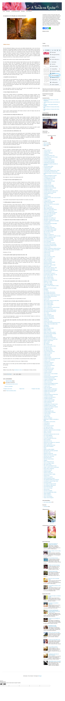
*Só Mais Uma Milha (47, 471)
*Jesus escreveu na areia (48, 308)
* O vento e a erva (47, 151)
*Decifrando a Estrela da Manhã (49, 262)
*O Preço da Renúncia (48, 402)
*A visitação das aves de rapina (49, 201)
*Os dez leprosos (47, 423)
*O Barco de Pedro (47, 354)
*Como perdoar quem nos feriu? (49, 242)
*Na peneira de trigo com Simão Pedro (51, 339)
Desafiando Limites (18, 369)
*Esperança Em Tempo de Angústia (50, 288)
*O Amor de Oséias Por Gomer (49, 351)
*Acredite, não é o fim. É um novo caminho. (51, 204)
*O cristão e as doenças (48, 370)
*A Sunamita (46, 194)
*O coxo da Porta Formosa (48, 369)
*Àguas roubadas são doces (49, 208)
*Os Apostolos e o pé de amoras (49, 421)
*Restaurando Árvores (48, 457)
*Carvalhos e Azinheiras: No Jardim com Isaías (52, 235)
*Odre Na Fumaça (47, 416)
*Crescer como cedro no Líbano (49, 256)
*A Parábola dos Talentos (48, 189)
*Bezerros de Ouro (47, 233)
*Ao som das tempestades (48, 215)
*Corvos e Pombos (47, 255)
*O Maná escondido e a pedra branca (50, 388)
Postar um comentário (9, 386)
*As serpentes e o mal (48, 226)
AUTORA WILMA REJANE (15, 11)
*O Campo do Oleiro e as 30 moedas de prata (52, 358)
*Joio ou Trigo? (46, 312)
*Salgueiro (45, 460)
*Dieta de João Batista (48, 271)
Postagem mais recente (7, 388)
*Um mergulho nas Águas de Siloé (50, 483)
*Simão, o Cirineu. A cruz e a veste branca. (51, 467)
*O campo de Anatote (47, 357)
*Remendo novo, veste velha (49, 456)
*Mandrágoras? (46, 325)
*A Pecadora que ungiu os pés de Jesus (51, 190)
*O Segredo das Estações (48, 408)
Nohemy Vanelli (46, 144)
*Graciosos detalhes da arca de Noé (50, 296)
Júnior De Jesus (9, 380)
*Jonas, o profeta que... (48, 314)
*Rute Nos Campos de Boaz (49, 458)
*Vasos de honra (46, 489)
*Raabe (45, 447)
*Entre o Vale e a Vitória (48, 282)
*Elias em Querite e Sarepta (49, 278)
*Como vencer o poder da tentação (50, 244)
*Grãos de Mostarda (47, 297)
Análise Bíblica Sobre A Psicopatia (54, 661)
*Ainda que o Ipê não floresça (49, 211)
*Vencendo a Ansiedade (48, 490)
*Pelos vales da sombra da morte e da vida (51, 434)
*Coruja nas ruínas (47, 253)
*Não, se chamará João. (48, 344)
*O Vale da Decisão (47, 413)
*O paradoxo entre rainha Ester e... (50, 397)
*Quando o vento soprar (48, 443)
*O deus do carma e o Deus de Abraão (51, 373)
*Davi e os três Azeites (48, 259)
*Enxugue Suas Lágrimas (48, 284)
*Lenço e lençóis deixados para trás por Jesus (52, 322)
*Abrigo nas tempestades (48, 202)
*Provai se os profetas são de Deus (50, 438)
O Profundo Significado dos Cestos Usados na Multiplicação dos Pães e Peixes (54, 611)
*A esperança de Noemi (48, 167)
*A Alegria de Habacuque (48, 152)
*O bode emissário (47, 355)
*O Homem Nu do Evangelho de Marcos (51, 383)
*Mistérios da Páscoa (47, 330)
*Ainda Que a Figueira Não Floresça (50, 209)
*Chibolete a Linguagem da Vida (49, 237)
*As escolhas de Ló (47, 224)
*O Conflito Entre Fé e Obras (49, 368)
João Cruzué (46, 142)
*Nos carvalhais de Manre (48, 350)
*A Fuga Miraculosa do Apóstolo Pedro (51, 171)
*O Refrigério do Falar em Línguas (50, 405)
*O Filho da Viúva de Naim (48, 380)
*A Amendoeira (46, 154)
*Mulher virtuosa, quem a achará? (50, 332)
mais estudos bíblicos (47, 502)
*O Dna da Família (47, 375)
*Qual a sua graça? (47, 439)
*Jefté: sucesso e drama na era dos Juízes (51, 300)
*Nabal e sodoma (47, 341)
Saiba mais (52, 522)
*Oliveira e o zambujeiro (48, 417)
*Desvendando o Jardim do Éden (49, 264)
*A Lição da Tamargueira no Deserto (50, 175)
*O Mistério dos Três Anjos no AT (49, 391)
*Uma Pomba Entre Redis (48, 486)
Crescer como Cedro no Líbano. (54, 632)
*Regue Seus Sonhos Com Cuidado (50, 454)
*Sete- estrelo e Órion (47, 464)
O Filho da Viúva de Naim (53, 571)
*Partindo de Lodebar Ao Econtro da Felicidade (52, 429)
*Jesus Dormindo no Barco (48, 301)
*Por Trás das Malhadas (48, 435)
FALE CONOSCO (29, 11)
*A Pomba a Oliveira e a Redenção (50, 192)
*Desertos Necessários (48, 263)
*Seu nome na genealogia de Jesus (50, 465)
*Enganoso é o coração (48, 281)
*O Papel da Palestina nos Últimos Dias (51, 394)
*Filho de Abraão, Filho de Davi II (49, 293)
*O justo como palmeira (48, 387)
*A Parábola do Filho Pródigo (49, 186)
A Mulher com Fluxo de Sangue (54, 565)
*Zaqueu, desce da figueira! (48, 497)
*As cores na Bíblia (47, 222)
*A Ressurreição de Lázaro (48, 193)
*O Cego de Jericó (47, 361)
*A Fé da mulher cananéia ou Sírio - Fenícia (51, 170)
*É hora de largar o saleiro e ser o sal (50, 274)
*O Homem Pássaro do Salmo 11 (50, 384)
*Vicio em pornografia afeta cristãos (50, 492)
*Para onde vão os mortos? (48, 428)
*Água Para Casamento (48, 206)
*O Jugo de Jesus (47, 386)
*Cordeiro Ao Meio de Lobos (49, 251)
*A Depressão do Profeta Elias (49, 162)
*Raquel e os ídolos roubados (49, 449)
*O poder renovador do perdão (49, 399)
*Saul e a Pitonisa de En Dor (49, 461)
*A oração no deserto (47, 183)
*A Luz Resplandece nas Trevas (49, 178)
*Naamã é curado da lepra (48, 340)
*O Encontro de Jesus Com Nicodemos (51, 376)
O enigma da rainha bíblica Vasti (54, 639)
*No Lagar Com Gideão (48, 348)
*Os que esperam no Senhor (49, 425)
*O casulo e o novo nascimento (49, 359)
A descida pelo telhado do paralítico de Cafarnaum (53, 544)
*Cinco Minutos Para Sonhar (49, 240)
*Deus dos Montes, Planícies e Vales (50, 267)
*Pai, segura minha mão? (48, 427)
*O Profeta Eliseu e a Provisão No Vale (51, 404)
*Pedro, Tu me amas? (47, 431)
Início (4, 11)
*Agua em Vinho (46, 205)
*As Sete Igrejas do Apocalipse (49, 227)
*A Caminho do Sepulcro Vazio (49, 155)
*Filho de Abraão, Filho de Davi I (49, 292)
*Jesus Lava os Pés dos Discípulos (50, 310)
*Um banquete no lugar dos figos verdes (51, 481)
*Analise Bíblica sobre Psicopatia (49, 213)
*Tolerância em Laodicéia (48, 476)
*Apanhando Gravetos (48, 216)
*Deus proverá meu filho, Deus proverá (51, 270)
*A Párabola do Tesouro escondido (50, 187)
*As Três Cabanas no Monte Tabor (50, 230)
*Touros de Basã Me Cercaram (49, 478)
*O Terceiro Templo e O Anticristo (50, 412)
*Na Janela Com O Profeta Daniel (50, 337)
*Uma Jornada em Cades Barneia (50, 485)
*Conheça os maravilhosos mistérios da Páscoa (52, 248)
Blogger (40, 675)
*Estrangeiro (46, 289)
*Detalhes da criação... (48, 266)
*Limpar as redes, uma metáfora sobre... (51, 323)
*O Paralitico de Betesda (48, 398)
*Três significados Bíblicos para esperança (51, 479)
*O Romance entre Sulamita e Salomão (51, 406)
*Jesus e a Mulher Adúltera (48, 304)
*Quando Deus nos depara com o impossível (52, 442)
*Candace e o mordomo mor (49, 234)
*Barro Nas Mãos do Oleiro (48, 231)
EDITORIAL (8, 11)
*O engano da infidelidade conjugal (50, 379)
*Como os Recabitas (47, 241)
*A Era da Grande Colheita (48, 166)
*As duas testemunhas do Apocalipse (50, 223)
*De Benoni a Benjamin (48, 260)
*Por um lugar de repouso (48, 436)
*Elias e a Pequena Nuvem (48, 277)
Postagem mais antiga (36, 388)
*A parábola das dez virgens (49, 185)
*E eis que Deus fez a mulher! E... (50, 273)
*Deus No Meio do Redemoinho (49, 269)
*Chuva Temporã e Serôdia (48, 238)
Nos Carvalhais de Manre (53, 646)
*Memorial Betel (46, 326)
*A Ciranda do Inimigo (47, 158)
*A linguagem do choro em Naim (49, 176)
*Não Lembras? (46, 343)
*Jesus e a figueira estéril (48, 303)
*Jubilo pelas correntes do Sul (49, 318)
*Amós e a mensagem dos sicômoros (50, 212)
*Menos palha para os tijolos (49, 328)
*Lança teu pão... (47, 319)
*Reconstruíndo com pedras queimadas (51, 450)
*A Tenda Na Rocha (47, 196)
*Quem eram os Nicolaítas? (48, 446)
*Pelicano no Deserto (47, 432)
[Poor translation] (4, 684)
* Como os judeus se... (48, 150)
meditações (46, 506)
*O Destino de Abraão (47, 372)
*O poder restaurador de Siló (49, 401)
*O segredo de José (47, 409)
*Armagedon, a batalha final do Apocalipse (51, 220)
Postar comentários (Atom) (11, 390)
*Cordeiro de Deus (47, 252)
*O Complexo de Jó (47, 366)
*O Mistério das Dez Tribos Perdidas (50, 390)
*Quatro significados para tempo (49, 445)
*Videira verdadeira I (47, 493)
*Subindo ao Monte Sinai (48, 472)
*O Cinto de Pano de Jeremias (49, 365)
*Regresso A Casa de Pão (48, 453)
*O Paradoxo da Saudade (48, 395)
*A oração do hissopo (47, 182)
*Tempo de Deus (47, 475)
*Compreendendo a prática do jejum (50, 245)
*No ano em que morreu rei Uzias (50, 346)
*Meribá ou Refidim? (47, 329)
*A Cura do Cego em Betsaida (49, 161)
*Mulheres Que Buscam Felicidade (50, 333)
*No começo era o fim (47, 347)
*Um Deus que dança (47, 482)
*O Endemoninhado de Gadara (49, 377)
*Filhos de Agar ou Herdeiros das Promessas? (52, 294)
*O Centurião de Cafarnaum (49, 362)
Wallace (45, 145)
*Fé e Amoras (46, 290)
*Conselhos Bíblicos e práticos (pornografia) (51, 249)
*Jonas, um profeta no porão (49, 315)
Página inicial (21, 388)
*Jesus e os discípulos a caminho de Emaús (51, 307)
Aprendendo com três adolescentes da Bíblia (52, 626)
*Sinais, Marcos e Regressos (49, 468)
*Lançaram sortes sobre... (48, 321)
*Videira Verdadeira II (47, 494)
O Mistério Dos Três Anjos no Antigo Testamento (53, 654)
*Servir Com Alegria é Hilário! (49, 463)
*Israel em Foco (46, 299)
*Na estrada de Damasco (48, 336)
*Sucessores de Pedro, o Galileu (49, 474)
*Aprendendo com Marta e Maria (49, 219)
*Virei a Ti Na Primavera (48, 496)
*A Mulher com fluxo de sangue (49, 181)
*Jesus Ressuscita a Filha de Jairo (50, 311)
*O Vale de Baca (46, 415)
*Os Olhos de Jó (46, 424)
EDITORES (23, 11)
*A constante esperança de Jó (49, 159)
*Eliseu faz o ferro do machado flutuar (50, 280)
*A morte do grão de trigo (48, 179)
